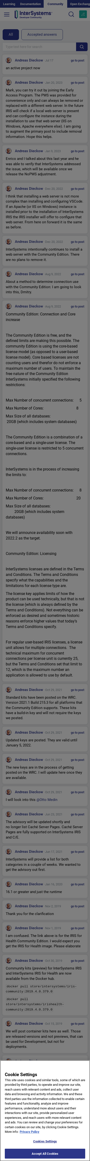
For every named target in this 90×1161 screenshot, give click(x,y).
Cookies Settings (45, 1145)
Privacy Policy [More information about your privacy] (29, 1135)
